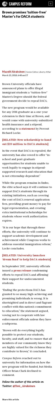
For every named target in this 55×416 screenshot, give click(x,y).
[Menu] (50, 4)
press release (22, 270)
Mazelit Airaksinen (13, 71)
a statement (27, 128)
